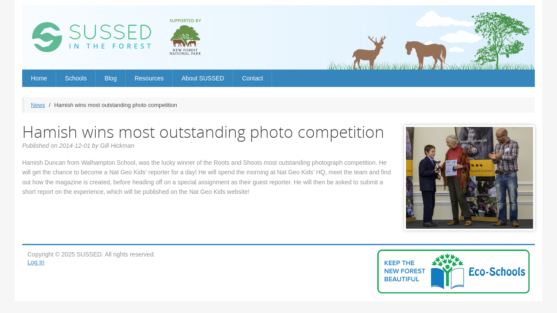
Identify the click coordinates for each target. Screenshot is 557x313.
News (38, 105)
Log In (35, 262)
